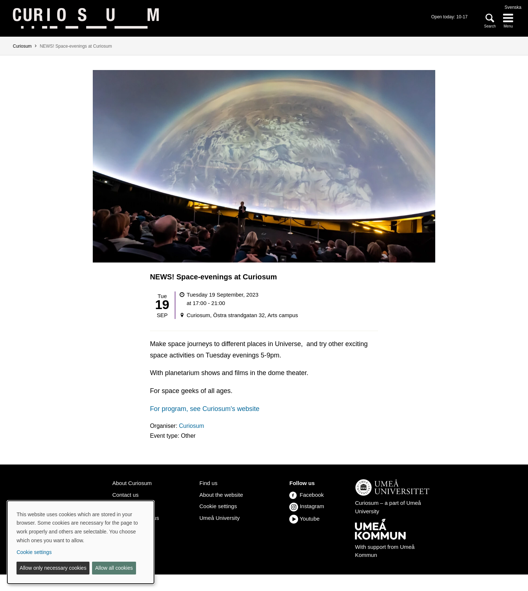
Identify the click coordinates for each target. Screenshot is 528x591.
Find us (208, 483)
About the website (221, 495)
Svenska (513, 7)
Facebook (306, 495)
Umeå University (219, 518)
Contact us (125, 495)
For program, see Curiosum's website (205, 408)
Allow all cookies (114, 568)
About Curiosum (131, 483)
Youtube (309, 518)
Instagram (312, 506)
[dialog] (80, 542)
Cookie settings (218, 506)
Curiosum (22, 46)
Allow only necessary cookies (53, 568)
